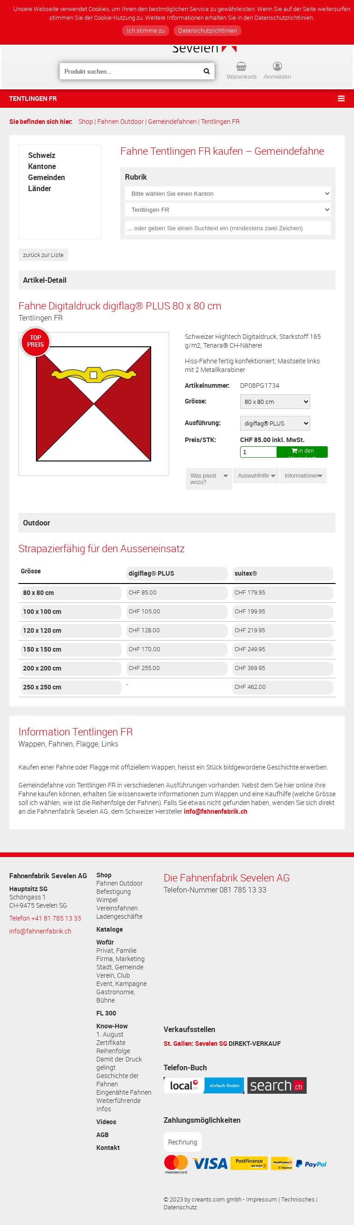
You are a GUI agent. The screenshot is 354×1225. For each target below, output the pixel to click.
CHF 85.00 (143, 592)
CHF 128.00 (144, 630)
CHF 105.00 (144, 611)
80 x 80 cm (38, 593)
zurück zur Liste (43, 255)
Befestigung (113, 891)
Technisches (298, 1199)
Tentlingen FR (33, 98)
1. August (110, 1034)
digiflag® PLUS (151, 573)
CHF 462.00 (250, 687)
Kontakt (108, 1147)
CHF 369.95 (250, 668)
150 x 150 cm (42, 649)
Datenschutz (180, 1207)
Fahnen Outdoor (120, 121)
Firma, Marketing (120, 959)
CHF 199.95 (250, 611)
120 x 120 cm (42, 630)
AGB (102, 1135)
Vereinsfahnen (117, 908)
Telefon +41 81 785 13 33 (45, 918)
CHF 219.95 (250, 630)
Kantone (42, 166)
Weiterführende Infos (118, 1105)
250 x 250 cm (42, 687)
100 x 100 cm (42, 611)
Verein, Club (113, 975)
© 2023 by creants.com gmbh (203, 1199)
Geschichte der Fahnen (117, 1080)
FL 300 (106, 1013)
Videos (106, 1122)
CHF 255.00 (144, 668)
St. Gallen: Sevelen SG (195, 1043)
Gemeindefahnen (172, 121)
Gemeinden (46, 177)
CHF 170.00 (144, 649)
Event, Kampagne (121, 984)
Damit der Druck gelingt (119, 1063)
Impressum (261, 1199)
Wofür (105, 942)
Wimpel (107, 900)
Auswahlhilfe (253, 475)
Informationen (302, 475)
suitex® (246, 573)
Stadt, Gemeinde (119, 967)
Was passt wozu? (203, 478)
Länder (39, 188)
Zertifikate (110, 1042)
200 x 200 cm (42, 668)
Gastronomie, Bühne (115, 996)
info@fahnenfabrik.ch (216, 811)
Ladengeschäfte (119, 916)
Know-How (112, 1026)
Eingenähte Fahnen (124, 1092)
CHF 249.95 (250, 649)
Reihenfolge (113, 1051)
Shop (85, 121)
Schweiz (41, 155)
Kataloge (109, 929)
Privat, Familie (116, 950)
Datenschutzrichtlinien (207, 31)
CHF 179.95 (250, 592)
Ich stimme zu (146, 31)
